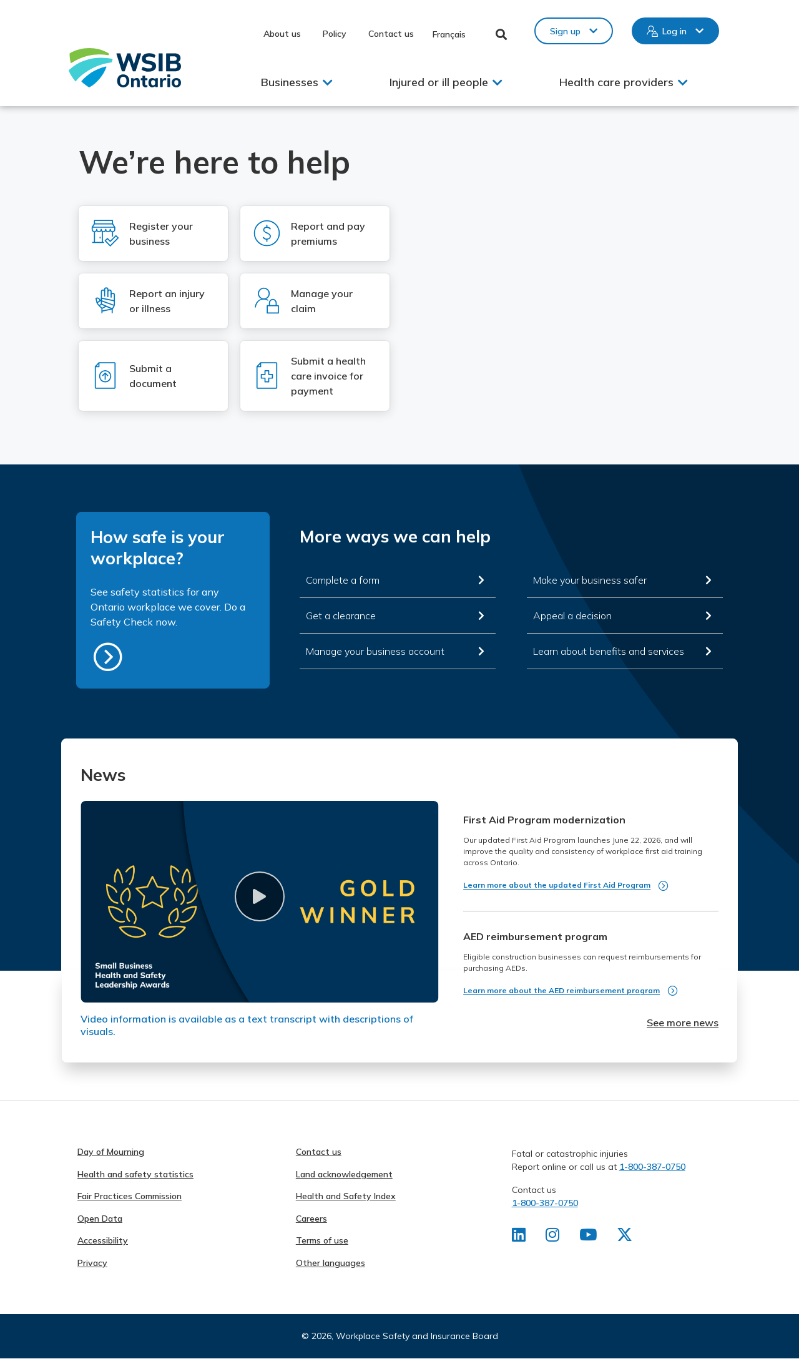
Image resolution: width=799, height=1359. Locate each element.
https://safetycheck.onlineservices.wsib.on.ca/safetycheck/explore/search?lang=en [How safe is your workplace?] (108, 656)
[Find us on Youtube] (590, 1237)
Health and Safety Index (346, 1196)
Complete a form (343, 580)
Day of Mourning (110, 1151)
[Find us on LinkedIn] (519, 1237)
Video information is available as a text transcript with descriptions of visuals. (247, 1025)
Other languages (330, 1262)
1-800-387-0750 (652, 1166)
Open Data (99, 1218)
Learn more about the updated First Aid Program (556, 885)
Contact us (391, 33)
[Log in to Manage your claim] (315, 300)
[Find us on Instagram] (553, 1237)
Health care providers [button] (616, 82)
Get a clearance (341, 615)
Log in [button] (674, 31)
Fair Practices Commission (129, 1196)
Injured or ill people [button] (439, 82)
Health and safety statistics (135, 1174)
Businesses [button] (289, 82)
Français (449, 34)
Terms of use (322, 1240)
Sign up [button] (565, 31)
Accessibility (102, 1240)
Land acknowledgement (344, 1174)
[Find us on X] (627, 1237)
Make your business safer (590, 580)
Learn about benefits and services (608, 651)
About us (282, 33)
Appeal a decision (572, 615)
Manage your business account (375, 651)
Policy (334, 33)
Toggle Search (501, 34)
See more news (682, 1022)
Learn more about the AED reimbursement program (561, 990)
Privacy (92, 1262)
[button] (259, 896)
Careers (311, 1218)
